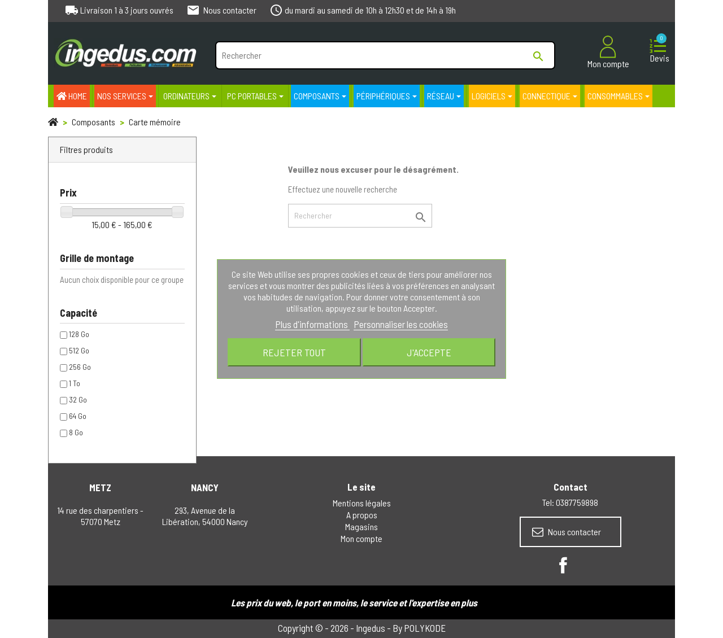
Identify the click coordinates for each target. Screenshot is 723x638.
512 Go (79, 350)
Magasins (361, 526)
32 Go (78, 399)
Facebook (563, 565)
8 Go (76, 432)
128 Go (79, 334)
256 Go (80, 367)
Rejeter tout (294, 352)
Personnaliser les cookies (401, 324)
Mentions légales (362, 502)
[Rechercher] (385, 55)
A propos (361, 514)
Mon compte (361, 538)
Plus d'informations (312, 324)
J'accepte (429, 352)
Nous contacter (566, 532)
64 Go (77, 416)
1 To (74, 383)
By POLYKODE (419, 627)
